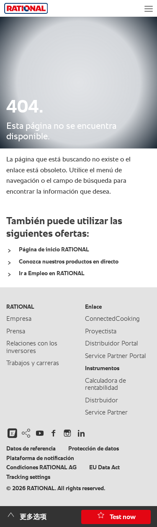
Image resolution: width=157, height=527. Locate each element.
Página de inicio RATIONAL (54, 250)
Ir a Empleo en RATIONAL (52, 273)
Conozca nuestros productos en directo (68, 262)
